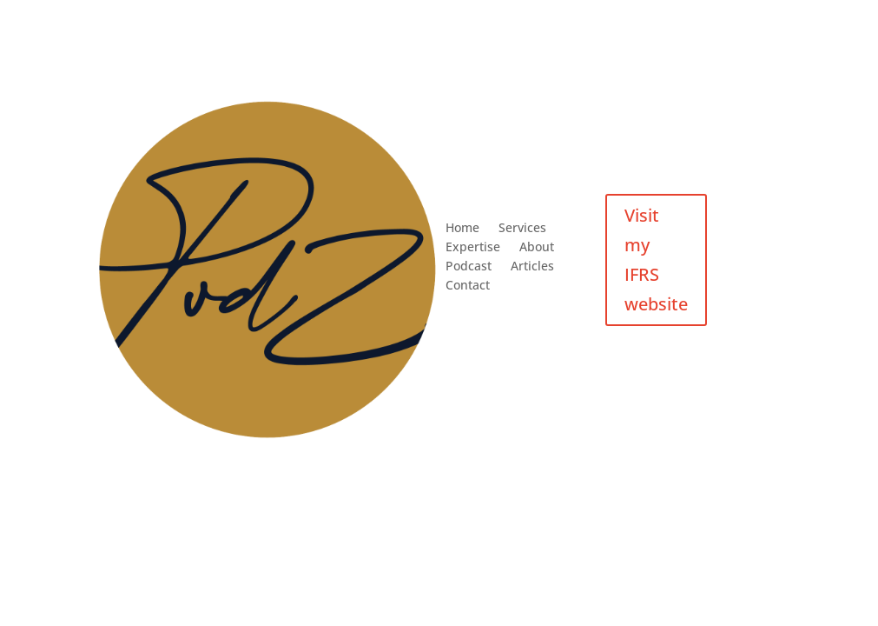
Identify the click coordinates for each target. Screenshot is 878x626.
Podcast (469, 267)
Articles (532, 267)
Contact (468, 286)
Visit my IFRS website (656, 259)
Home (462, 229)
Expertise (473, 248)
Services (522, 229)
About (536, 248)
